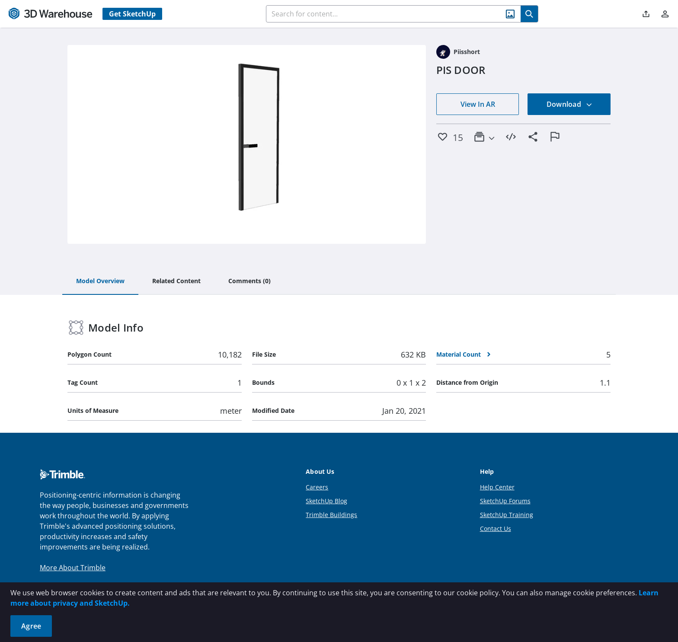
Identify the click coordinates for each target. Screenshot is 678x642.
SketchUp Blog (326, 501)
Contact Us (495, 528)
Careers (317, 487)
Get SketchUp (132, 14)
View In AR (478, 104)
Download (569, 104)
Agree (31, 626)
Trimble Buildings (331, 515)
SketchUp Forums (505, 501)
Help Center (497, 487)
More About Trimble (73, 567)
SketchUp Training (506, 515)
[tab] (100, 281)
